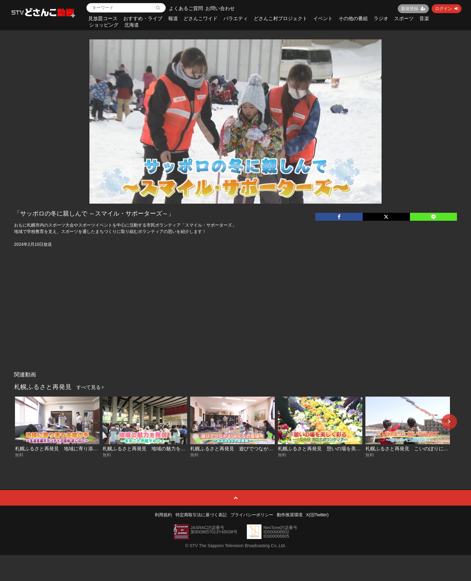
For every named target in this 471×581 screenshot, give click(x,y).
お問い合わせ (220, 8)
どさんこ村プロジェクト (280, 18)
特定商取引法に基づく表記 (201, 514)
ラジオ (381, 18)
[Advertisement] (236, 322)
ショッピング (103, 24)
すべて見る (90, 387)
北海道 (131, 24)
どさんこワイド (200, 18)
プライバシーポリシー (251, 514)
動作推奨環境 (290, 514)
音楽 (424, 18)
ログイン (446, 8)
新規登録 (413, 8)
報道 (173, 18)
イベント (323, 18)
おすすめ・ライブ (142, 18)
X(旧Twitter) (317, 514)
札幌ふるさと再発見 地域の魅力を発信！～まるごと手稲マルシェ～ (178, 448)
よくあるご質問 (186, 8)
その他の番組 (353, 18)
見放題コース (103, 18)
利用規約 (163, 514)
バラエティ (235, 18)
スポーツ (404, 18)
